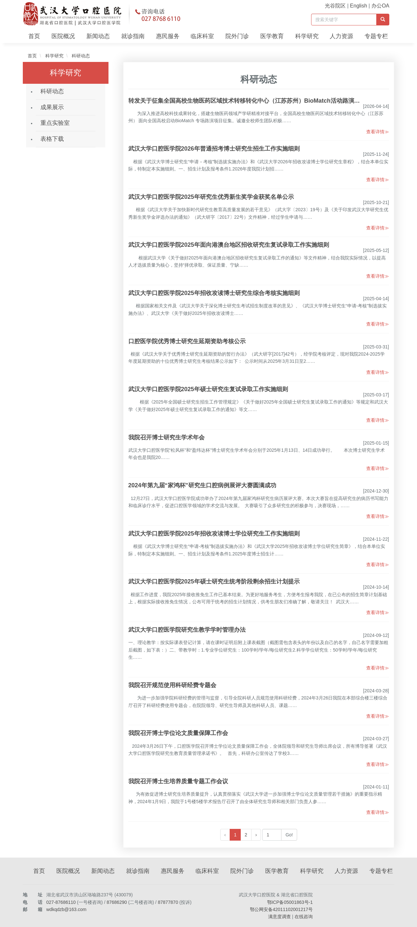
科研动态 (80, 55)
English (358, 5)
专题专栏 (376, 36)
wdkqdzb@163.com (66, 909)
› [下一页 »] (256, 834)
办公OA (380, 5)
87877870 (168, 902)
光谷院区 (335, 5)
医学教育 (272, 36)
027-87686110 (61, 902)
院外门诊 (237, 36)
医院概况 (63, 36)
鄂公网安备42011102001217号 (281, 909)
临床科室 (202, 36)
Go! (289, 834)
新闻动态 (98, 36)
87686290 (117, 902)
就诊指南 (133, 36)
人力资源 (341, 36)
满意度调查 (279, 916)
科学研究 (307, 36)
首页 (34, 36)
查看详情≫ (377, 131)
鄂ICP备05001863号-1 (290, 902)
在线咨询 (304, 916)
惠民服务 (168, 36)
